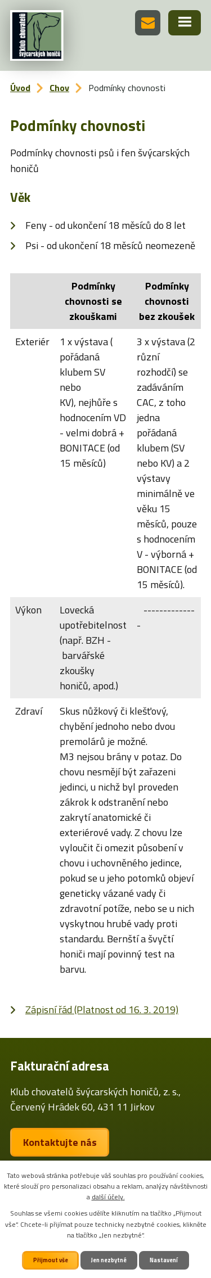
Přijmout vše (50, 1260)
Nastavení (164, 1260)
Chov (59, 87)
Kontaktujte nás (60, 1142)
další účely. (108, 1196)
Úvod (20, 87)
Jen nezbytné (109, 1260)
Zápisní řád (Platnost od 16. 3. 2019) (101, 1009)
